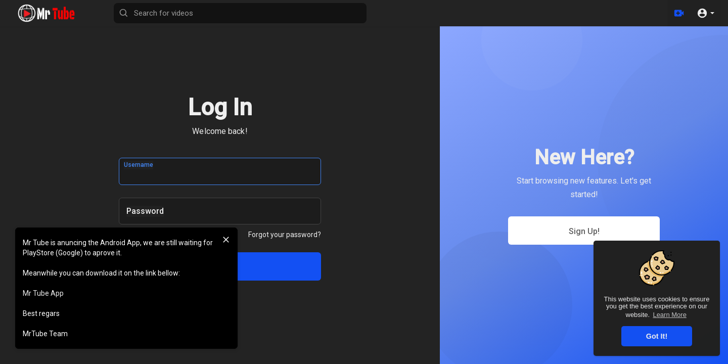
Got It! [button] (656, 336)
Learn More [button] (669, 314)
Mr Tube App (43, 293)
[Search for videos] (240, 13)
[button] (705, 13)
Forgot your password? (284, 235)
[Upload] (679, 13)
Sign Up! (584, 231)
